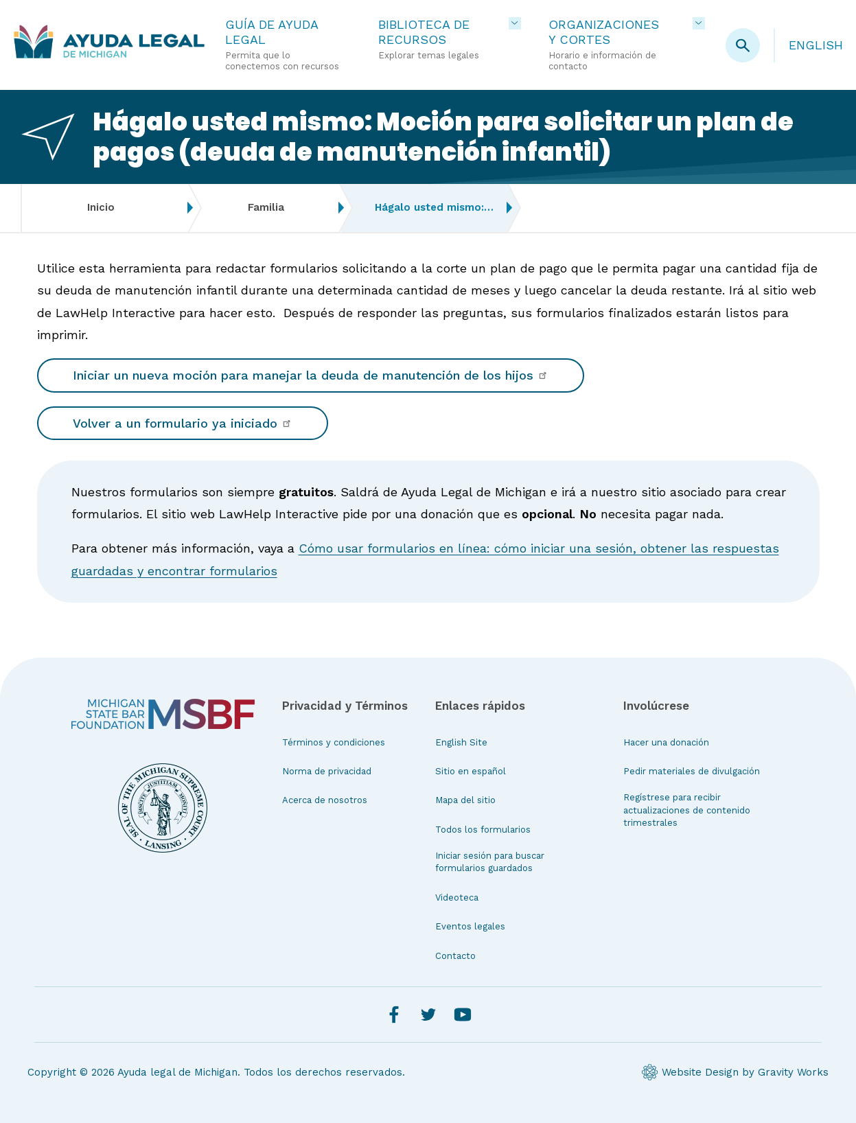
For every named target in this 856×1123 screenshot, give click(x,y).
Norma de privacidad (326, 771)
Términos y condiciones (333, 742)
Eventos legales (470, 926)
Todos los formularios (483, 829)
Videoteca (456, 897)
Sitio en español (470, 771)
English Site (461, 742)
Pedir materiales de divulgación (691, 771)
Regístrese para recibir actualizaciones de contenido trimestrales (686, 809)
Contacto (455, 956)
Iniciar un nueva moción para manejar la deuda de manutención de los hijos (310, 375)
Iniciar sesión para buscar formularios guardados (489, 861)
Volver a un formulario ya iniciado (182, 423)
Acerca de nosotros (324, 800)
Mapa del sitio (465, 800)
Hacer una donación (666, 742)
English (816, 45)
